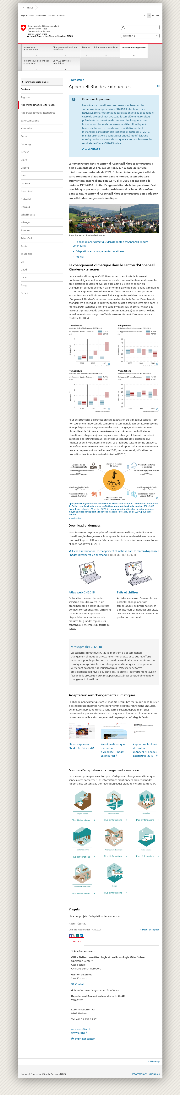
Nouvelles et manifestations (31, 48)
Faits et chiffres (127, 592)
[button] (124, 27)
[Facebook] (70, 935)
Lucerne (25, 183)
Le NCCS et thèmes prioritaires (62, 62)
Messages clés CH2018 (86, 647)
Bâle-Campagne (30, 120)
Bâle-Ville (26, 128)
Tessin (24, 246)
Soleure (25, 230)
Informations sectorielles (106, 47)
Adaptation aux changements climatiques (100, 251)
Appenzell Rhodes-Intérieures (38, 112)
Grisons (25, 167)
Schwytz (25, 222)
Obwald (25, 206)
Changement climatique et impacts (65, 48)
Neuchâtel (27, 191)
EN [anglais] (157, 15)
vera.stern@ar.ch (80, 1029)
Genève (25, 151)
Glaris (24, 159)
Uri (22, 261)
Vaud (24, 269)
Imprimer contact (84, 1038)
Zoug (24, 285)
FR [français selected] (149, 15)
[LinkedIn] (81, 935)
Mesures (86, 47)
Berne (24, 136)
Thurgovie (26, 253)
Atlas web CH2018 (82, 592)
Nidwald (26, 199)
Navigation (77, 79)
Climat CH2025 (91, 149)
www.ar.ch (77, 1032)
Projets (80, 256)
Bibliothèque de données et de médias (36, 62)
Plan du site (41, 16)
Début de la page (150, 929)
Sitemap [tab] (155, 1061)
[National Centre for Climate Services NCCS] (66, 31)
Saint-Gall (26, 238)
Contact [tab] (76, 941)
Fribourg (26, 144)
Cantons (25, 89)
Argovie (25, 97)
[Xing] (78, 935)
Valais (24, 277)
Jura (23, 175)
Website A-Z (140, 36)
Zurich (24, 293)
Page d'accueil (27, 16)
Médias (51, 16)
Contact (60, 16)
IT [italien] (153, 15)
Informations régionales (135, 48)
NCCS (28, 7)
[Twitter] (74, 935)
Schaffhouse (28, 214)
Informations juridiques (146, 1073)
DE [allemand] (144, 15)
